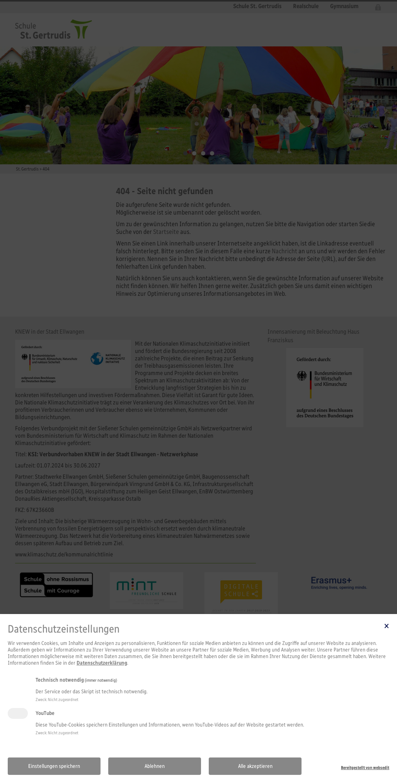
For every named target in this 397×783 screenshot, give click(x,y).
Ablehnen (155, 766)
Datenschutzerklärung (102, 663)
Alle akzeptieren (255, 766)
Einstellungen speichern (54, 766)
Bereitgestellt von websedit (365, 767)
